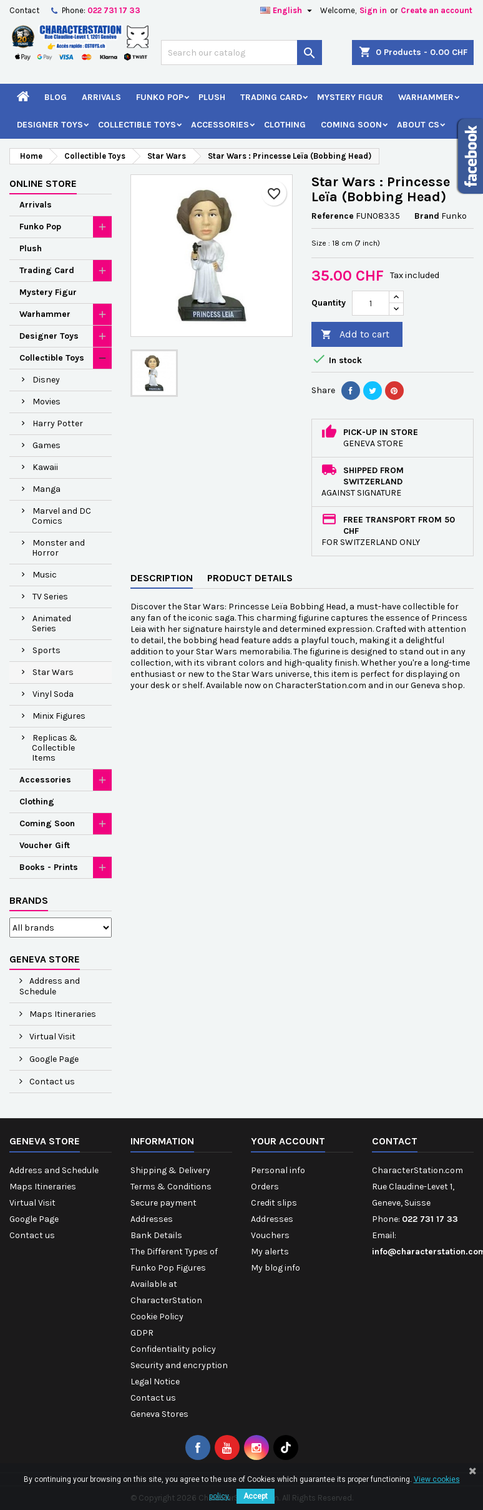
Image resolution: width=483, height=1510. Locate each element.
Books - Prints (48, 867)
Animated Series (51, 623)
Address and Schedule (49, 986)
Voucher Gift (44, 845)
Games (46, 445)
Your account (288, 1141)
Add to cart (355, 334)
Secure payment (163, 1203)
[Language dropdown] (287, 10)
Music (44, 574)
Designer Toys (50, 124)
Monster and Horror (58, 548)
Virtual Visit (51, 1036)
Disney (46, 379)
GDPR (142, 1333)
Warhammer (426, 97)
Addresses (151, 1219)
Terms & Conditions (171, 1186)
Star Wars (53, 672)
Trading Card (271, 97)
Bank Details (156, 1235)
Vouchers (270, 1235)
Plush (211, 97)
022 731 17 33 (113, 10)
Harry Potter (57, 423)
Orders (265, 1186)
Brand (426, 216)
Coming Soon (351, 124)
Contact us (51, 1081)
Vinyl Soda (53, 694)
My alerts (270, 1251)
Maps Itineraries (61, 1014)
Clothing (285, 124)
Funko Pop (159, 97)
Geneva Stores (159, 1414)
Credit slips (274, 1203)
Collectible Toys (137, 124)
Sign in (373, 10)
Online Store (43, 183)
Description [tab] (161, 578)
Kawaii (45, 467)
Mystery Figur (350, 97)
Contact (24, 10)
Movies (46, 401)
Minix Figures (58, 716)
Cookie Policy (156, 1316)
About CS (418, 124)
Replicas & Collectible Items (54, 747)
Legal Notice (155, 1381)
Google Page (53, 1059)
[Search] (241, 52)
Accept (255, 1496)
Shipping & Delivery (170, 1170)
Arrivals (101, 97)
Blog (55, 97)
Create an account (436, 10)
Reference (332, 216)
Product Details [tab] (250, 578)
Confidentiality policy (173, 1349)
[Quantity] (370, 303)
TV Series (50, 596)
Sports (46, 650)
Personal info (278, 1170)
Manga (46, 489)
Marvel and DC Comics (61, 516)
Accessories (220, 124)
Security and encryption (179, 1365)
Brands (28, 900)
